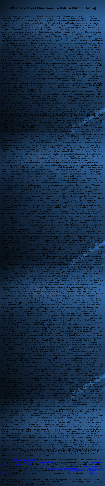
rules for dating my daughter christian (39, 462)
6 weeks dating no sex (90, 466)
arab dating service (75, 471)
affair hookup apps (42, 466)
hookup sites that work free (92, 469)
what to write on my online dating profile (64, 469)
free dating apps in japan (21, 464)
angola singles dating (91, 473)
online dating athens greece (24, 460)
